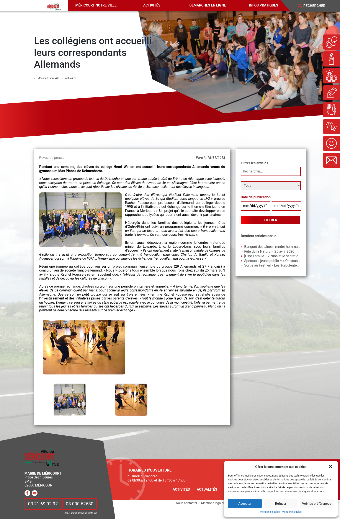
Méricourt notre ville (96, 5)
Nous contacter (186, 503)
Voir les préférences (316, 504)
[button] (330, 466)
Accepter (244, 504)
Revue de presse (51, 158)
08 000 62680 (79, 503)
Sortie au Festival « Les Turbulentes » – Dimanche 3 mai (287, 265)
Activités (151, 5)
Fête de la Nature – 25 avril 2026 (269, 251)
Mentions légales (270, 512)
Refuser (280, 504)
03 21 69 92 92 (43, 503)
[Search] (317, 6)
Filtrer (270, 220)
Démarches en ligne (208, 5)
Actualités (207, 489)
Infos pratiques (263, 5)
